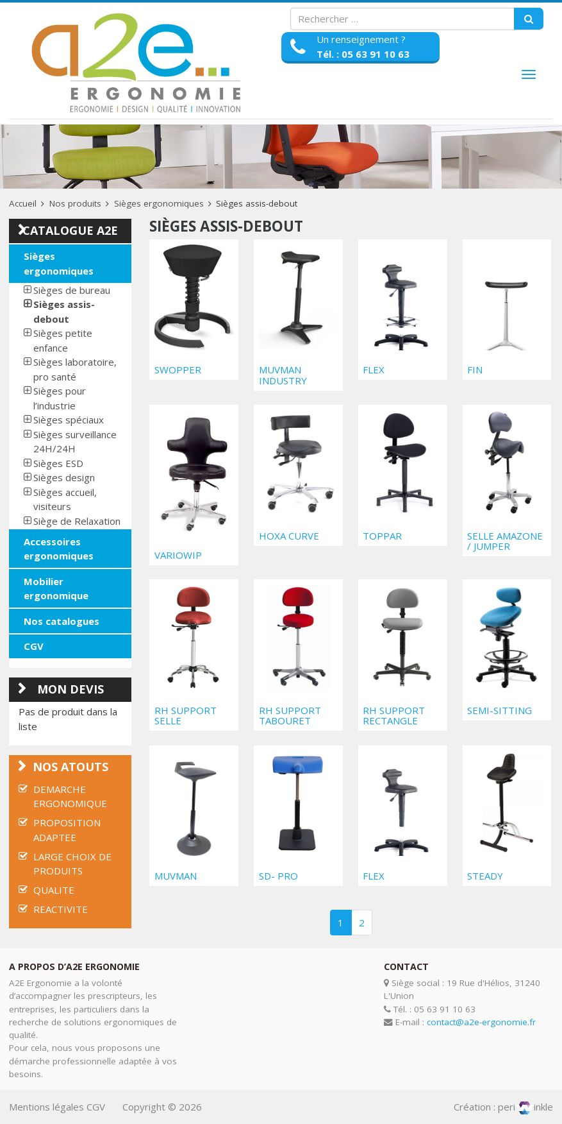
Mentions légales (46, 1106)
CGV (34, 646)
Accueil (23, 203)
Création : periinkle (503, 1106)
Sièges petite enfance (62, 340)
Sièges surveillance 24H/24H (75, 442)
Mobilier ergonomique (56, 588)
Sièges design (64, 477)
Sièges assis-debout (64, 311)
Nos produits (75, 203)
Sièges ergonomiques (159, 203)
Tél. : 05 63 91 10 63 (363, 53)
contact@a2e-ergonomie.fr (481, 1022)
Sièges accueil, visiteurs (65, 499)
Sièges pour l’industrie (59, 398)
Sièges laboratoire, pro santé (75, 369)
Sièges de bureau (71, 290)
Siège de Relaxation (76, 521)
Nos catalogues (61, 621)
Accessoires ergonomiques (59, 549)
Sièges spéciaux (68, 419)
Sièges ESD (58, 463)
